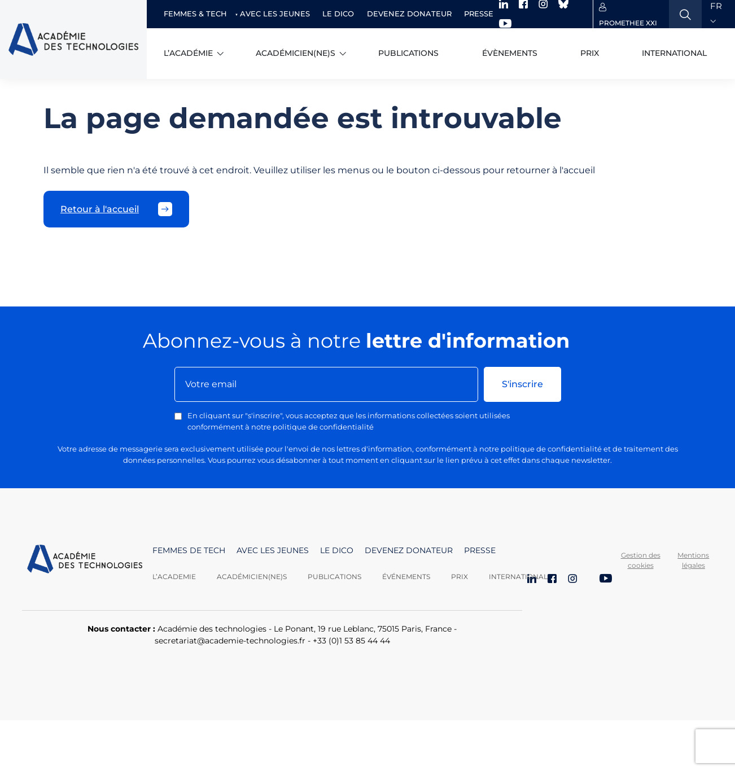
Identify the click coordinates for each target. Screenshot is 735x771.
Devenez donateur (409, 14)
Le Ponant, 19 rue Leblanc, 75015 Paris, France (363, 629)
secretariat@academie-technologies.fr (230, 641)
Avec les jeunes (275, 14)
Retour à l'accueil (116, 209)
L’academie (174, 576)
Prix (589, 53)
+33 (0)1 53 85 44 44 (351, 641)
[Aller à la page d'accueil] (84, 563)
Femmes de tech (188, 550)
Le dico (338, 14)
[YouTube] (606, 579)
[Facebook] (552, 579)
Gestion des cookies (640, 560)
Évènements (509, 53)
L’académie (188, 53)
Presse (478, 14)
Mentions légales (693, 560)
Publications (408, 53)
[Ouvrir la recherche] (685, 14)
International (674, 53)
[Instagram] (572, 579)
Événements (406, 576)
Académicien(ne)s (295, 53)
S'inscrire (522, 384)
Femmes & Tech (195, 14)
